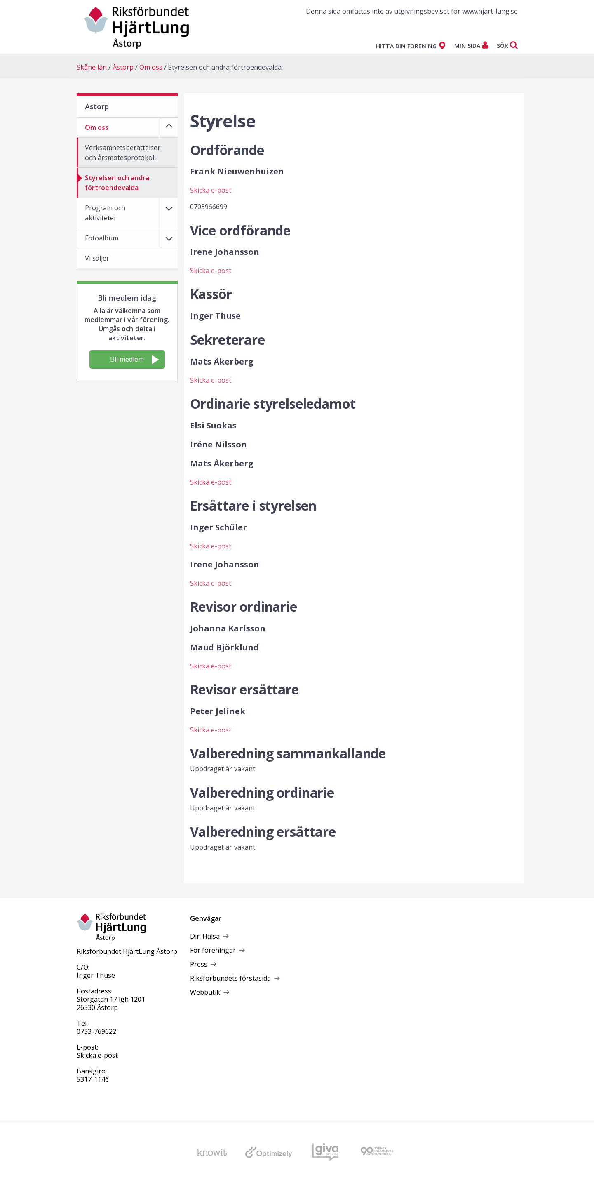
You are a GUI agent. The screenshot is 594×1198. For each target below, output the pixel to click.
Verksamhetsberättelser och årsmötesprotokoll (122, 152)
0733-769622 (96, 1031)
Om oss (150, 67)
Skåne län (92, 67)
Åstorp (123, 67)
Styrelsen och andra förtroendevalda (225, 67)
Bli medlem (134, 359)
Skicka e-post (211, 190)
